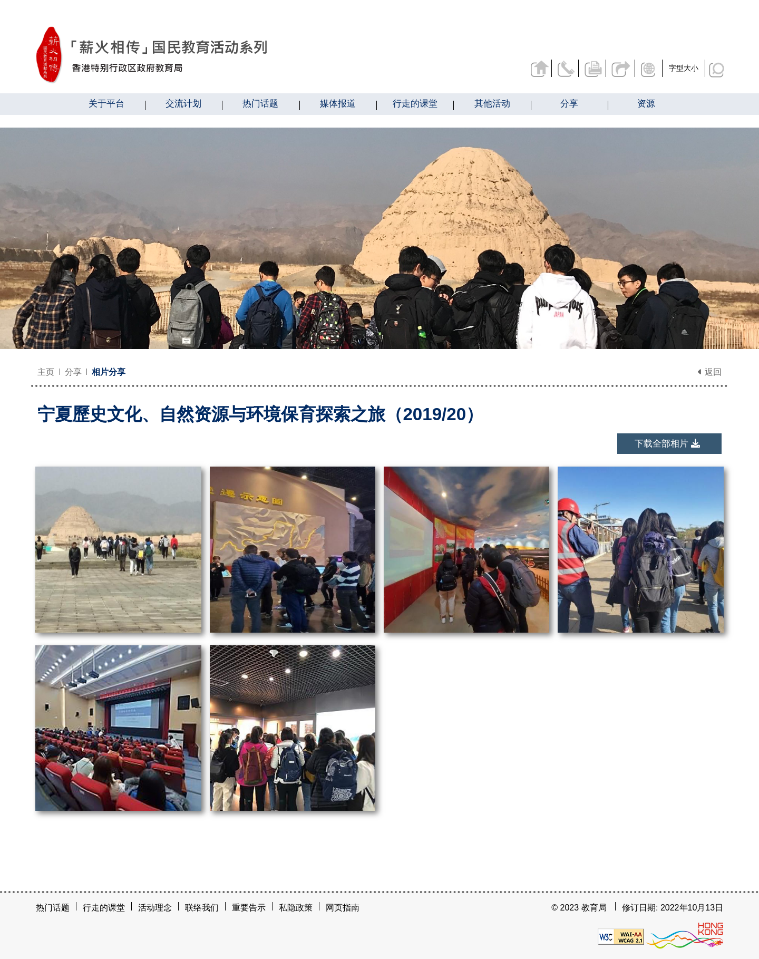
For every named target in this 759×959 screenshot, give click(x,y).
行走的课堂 (104, 907)
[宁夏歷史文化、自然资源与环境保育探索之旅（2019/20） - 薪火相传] (210, 55)
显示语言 (649, 68)
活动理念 (155, 907)
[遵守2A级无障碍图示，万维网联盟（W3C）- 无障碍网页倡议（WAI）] (621, 936)
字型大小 (683, 68)
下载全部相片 (667, 444)
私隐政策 (296, 907)
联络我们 (563, 68)
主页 (45, 371)
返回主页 (536, 68)
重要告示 (249, 907)
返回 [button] (709, 371)
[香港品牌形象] (684, 936)
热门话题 (53, 907)
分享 (619, 68)
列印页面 (591, 68)
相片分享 (108, 371)
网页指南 (342, 907)
